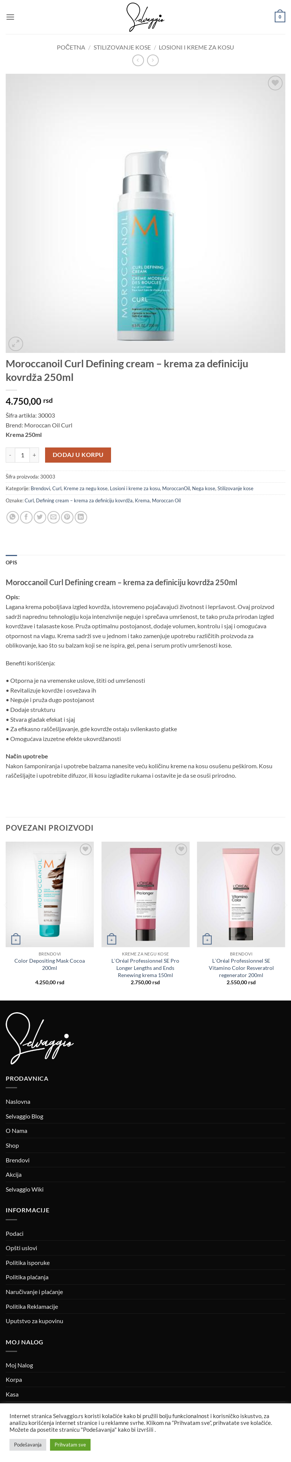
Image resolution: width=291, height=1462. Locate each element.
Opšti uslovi (21, 1247)
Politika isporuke (28, 1262)
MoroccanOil (176, 488)
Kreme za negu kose (86, 488)
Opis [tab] (11, 562)
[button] (10, 17)
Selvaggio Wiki (25, 1189)
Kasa (12, 1394)
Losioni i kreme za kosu (196, 47)
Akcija (14, 1174)
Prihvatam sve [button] (70, 1445)
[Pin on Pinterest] (67, 517)
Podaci (14, 1233)
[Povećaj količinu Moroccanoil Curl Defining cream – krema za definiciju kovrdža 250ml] (34, 455)
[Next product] (138, 60)
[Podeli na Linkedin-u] (81, 517)
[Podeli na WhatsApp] (12, 517)
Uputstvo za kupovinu (34, 1320)
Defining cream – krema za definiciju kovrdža (84, 500)
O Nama (16, 1130)
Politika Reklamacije (32, 1306)
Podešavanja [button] (28, 1445)
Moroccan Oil (166, 500)
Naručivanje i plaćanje (34, 1291)
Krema (142, 500)
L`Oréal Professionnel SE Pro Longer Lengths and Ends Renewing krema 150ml (145, 967)
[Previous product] (153, 60)
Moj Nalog (19, 1365)
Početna (71, 47)
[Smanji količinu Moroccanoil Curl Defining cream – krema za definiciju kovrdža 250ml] (10, 455)
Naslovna (18, 1101)
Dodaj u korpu (78, 454)
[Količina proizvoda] (22, 455)
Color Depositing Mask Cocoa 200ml (49, 964)
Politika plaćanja (27, 1276)
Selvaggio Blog (24, 1116)
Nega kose (203, 488)
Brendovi (40, 488)
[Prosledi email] (53, 517)
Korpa (14, 1379)
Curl (56, 488)
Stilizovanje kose (122, 47)
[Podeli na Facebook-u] (26, 517)
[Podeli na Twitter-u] (40, 517)
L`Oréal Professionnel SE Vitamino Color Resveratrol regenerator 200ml (241, 967)
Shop (12, 1145)
